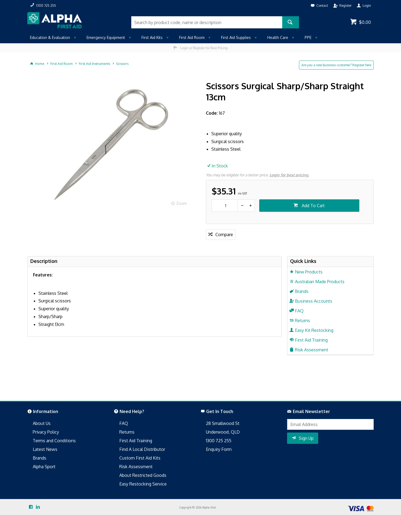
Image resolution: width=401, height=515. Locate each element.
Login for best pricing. (289, 175)
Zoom (181, 203)
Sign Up (306, 438)
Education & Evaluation (50, 37)
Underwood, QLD (223, 432)
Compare (224, 234)
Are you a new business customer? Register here (336, 65)
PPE (308, 37)
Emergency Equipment (106, 37)
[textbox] (206, 22)
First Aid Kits (152, 37)
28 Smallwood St (222, 423)
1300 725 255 (218, 440)
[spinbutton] (225, 206)
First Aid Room (192, 37)
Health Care (277, 37)
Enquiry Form (219, 449)
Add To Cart (313, 205)
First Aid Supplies (236, 37)
